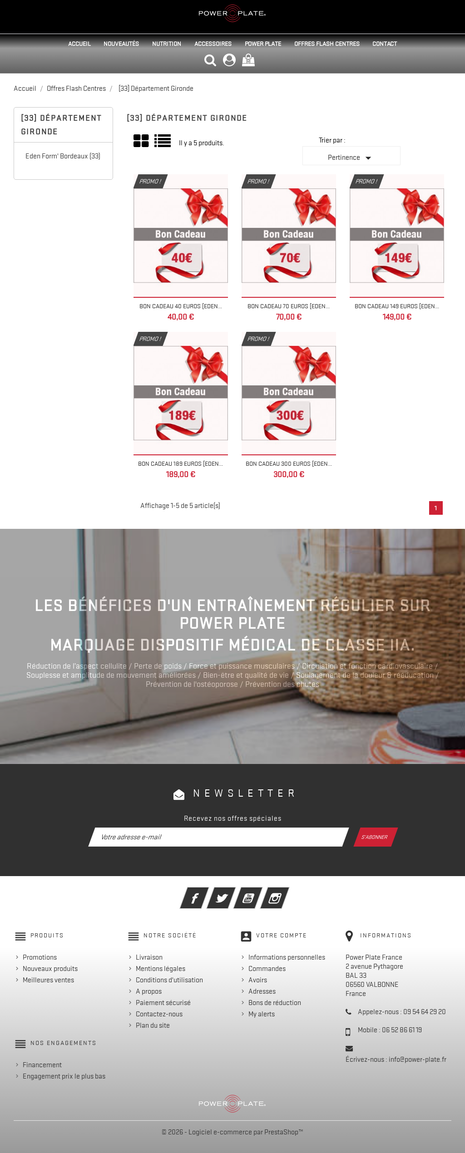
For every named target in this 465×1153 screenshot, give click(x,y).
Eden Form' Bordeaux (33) (62, 156)
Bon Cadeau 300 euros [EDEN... (289, 463)
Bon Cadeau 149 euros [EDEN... (397, 306)
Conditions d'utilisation (169, 980)
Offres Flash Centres (327, 43)
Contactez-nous (159, 1014)
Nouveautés (121, 43)
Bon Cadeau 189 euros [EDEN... (180, 463)
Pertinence (351, 158)
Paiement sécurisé (163, 1003)
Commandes (267, 969)
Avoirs (257, 980)
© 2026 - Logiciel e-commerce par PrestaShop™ (232, 1132)
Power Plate (263, 43)
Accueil (79, 43)
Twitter (233, 892)
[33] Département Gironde (61, 124)
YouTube (260, 892)
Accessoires (213, 43)
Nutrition (166, 43)
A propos (149, 991)
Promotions (40, 957)
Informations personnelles (286, 957)
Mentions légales (160, 969)
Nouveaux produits (50, 969)
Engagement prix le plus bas (64, 1076)
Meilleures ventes (48, 980)
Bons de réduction (274, 1003)
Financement (42, 1065)
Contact (384, 43)
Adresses (262, 991)
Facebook (206, 892)
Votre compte (281, 935)
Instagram (287, 892)
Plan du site (153, 1025)
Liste (163, 144)
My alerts (261, 1014)
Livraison (149, 957)
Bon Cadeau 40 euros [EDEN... (180, 306)
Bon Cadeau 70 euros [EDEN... (288, 306)
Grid (142, 141)
